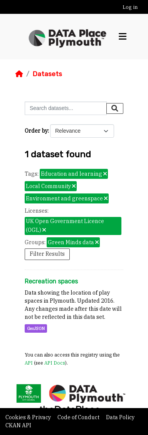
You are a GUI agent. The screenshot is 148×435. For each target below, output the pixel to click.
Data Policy (120, 417)
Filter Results (47, 253)
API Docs (54, 363)
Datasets (47, 74)
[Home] (19, 74)
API (29, 363)
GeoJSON (36, 328)
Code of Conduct (79, 417)
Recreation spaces (51, 281)
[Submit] (114, 108)
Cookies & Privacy (28, 417)
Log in (130, 7)
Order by (36, 130)
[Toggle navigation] (122, 36)
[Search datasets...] (66, 108)
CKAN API (18, 425)
